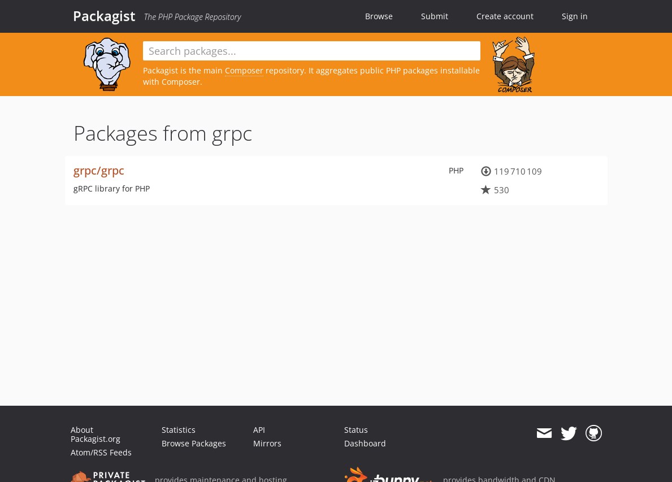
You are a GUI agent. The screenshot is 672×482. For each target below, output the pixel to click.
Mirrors (267, 443)
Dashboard (365, 443)
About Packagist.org (95, 434)
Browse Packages (194, 443)
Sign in (575, 16)
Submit (434, 16)
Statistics (179, 429)
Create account (505, 16)
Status (356, 429)
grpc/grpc (98, 170)
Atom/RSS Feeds (101, 452)
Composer (244, 70)
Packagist (104, 16)
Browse (379, 16)
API (259, 429)
